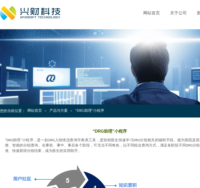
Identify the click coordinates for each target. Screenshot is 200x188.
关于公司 (178, 13)
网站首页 (151, 13)
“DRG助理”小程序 (89, 111)
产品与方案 (58, 111)
